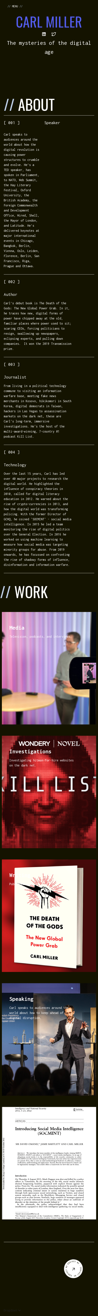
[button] (12, 1310)
